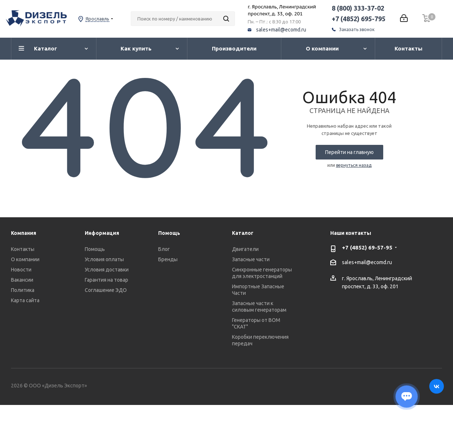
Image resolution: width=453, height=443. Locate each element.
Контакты (22, 249)
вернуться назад (354, 165)
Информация (102, 233)
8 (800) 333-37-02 (358, 8)
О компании (25, 259)
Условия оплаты (104, 259)
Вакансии (22, 280)
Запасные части (251, 259)
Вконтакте (436, 386)
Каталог (243, 233)
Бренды (168, 259)
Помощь (95, 249)
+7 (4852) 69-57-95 (367, 247)
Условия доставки (107, 270)
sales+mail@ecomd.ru (281, 30)
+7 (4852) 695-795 (358, 18)
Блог (164, 249)
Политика (22, 290)
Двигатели (245, 249)
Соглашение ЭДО (106, 290)
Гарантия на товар (106, 280)
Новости (21, 270)
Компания (23, 233)
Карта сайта (25, 300)
